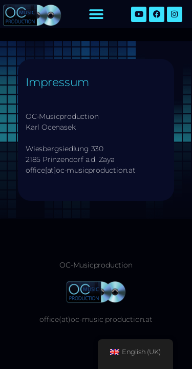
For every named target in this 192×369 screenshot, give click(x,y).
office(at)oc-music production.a (94, 319)
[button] (96, 14)
